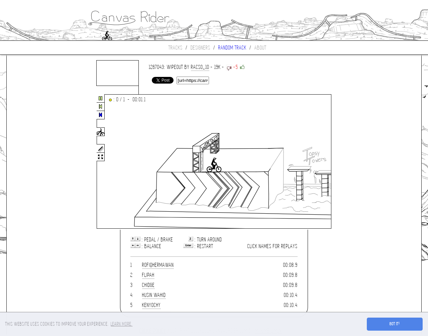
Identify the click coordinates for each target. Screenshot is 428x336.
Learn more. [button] (121, 324)
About (260, 47)
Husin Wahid (154, 295)
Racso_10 (200, 67)
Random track (232, 47)
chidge (148, 285)
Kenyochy (151, 305)
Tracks (176, 47)
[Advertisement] (35, 162)
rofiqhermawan (158, 264)
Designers (200, 47)
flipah (148, 274)
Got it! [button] (395, 324)
